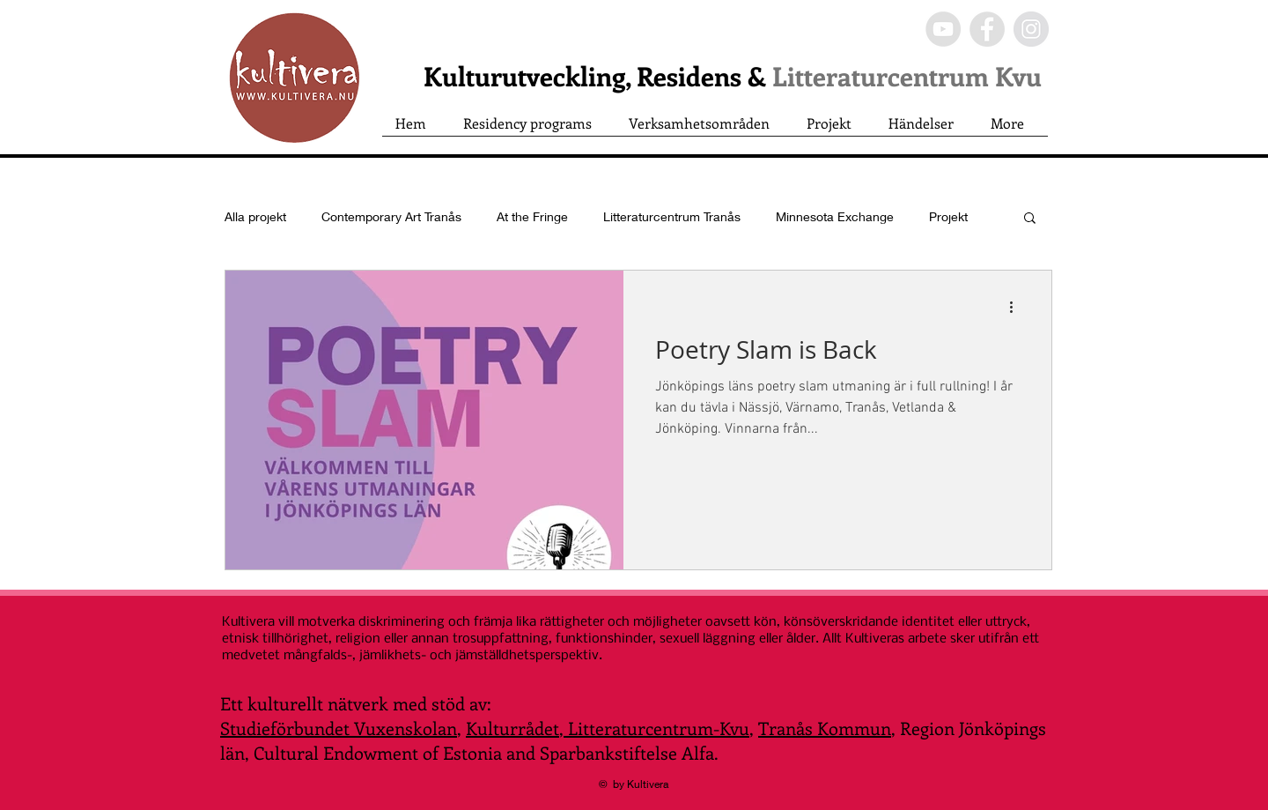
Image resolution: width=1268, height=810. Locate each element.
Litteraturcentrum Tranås (672, 216)
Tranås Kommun (824, 727)
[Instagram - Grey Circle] (1031, 29)
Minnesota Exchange (835, 216)
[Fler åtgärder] (1017, 306)
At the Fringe (532, 216)
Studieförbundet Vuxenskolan (338, 727)
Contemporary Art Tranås (391, 216)
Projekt (948, 216)
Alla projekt (255, 216)
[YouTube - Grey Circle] (943, 29)
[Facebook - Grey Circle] (987, 29)
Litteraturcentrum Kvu (907, 75)
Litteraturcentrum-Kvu (656, 727)
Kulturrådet (512, 727)
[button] (1029, 219)
